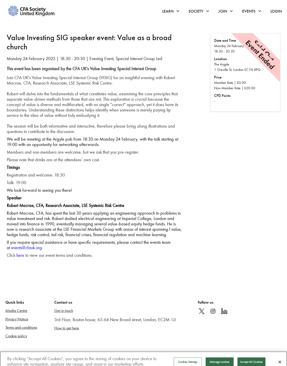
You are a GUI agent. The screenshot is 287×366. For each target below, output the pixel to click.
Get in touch (63, 310)
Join (222, 11)
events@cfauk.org (26, 247)
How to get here (66, 328)
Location (220, 59)
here (20, 255)
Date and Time (225, 40)
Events (248, 11)
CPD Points (222, 95)
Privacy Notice (16, 319)
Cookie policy (16, 336)
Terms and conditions (21, 327)
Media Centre (16, 310)
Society (196, 11)
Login (276, 11)
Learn (168, 11)
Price (218, 77)
